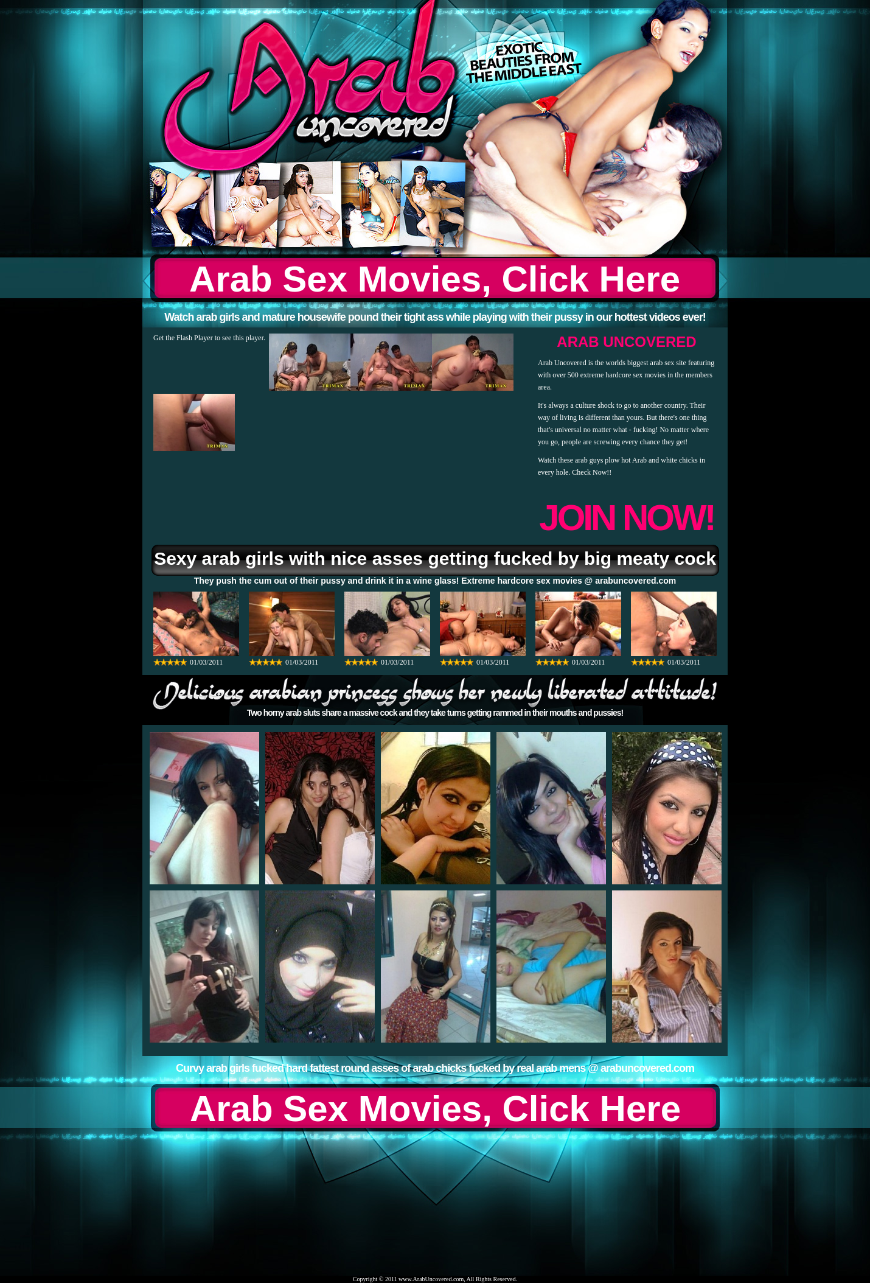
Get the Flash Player (183, 338)
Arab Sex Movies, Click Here (434, 279)
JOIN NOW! (626, 517)
